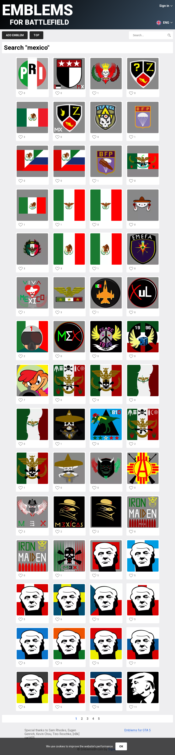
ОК (121, 746)
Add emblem (15, 35)
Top (36, 35)
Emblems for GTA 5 (137, 730)
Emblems (37, 13)
